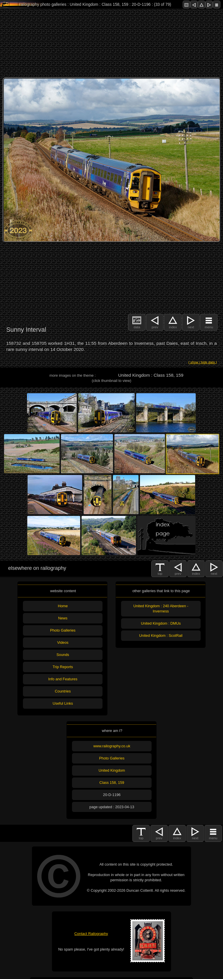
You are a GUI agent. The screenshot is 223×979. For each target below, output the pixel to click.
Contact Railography (91, 933)
